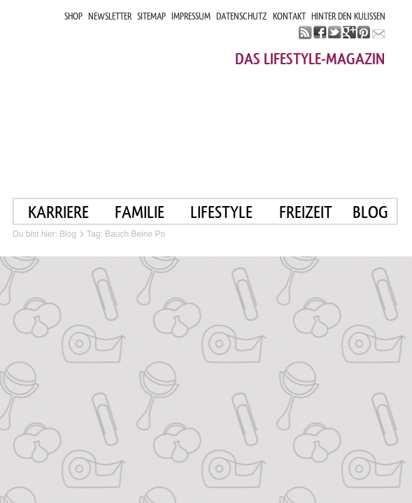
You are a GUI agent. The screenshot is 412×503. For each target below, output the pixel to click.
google (349, 32)
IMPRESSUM (191, 16)
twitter (334, 32)
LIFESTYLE (221, 212)
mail (378, 32)
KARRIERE (58, 212)
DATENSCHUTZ (241, 16)
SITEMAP (151, 16)
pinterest (364, 32)
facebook (320, 32)
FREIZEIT (305, 212)
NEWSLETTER (110, 16)
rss (305, 32)
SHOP (73, 16)
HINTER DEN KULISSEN (348, 16)
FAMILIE (139, 212)
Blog (67, 234)
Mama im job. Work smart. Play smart (138, 96)
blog (370, 212)
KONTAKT (289, 16)
